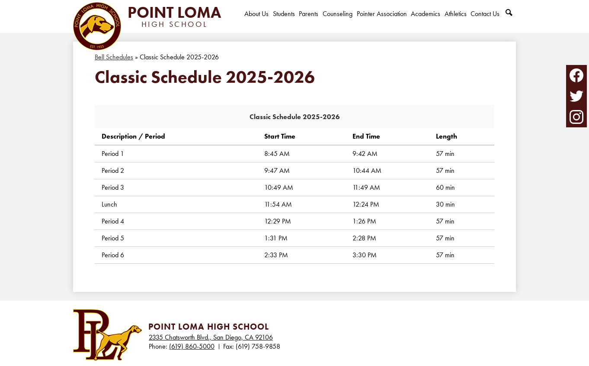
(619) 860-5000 (191, 346)
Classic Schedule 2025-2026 (295, 116)
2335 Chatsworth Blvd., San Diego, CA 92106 (211, 337)
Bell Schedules (114, 57)
